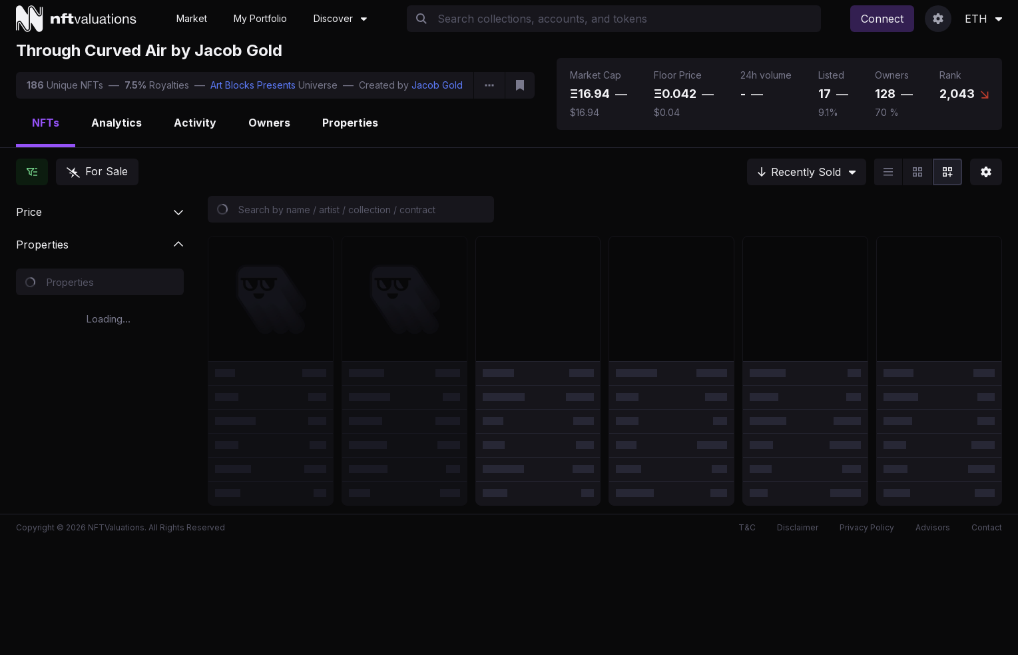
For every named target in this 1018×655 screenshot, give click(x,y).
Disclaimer (797, 527)
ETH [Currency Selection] (983, 18)
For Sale (97, 171)
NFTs (45, 122)
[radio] (888, 172)
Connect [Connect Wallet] (882, 18)
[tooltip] (621, 94)
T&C (747, 527)
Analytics (116, 122)
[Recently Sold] (806, 172)
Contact (986, 527)
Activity (195, 122)
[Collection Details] (489, 85)
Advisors (932, 527)
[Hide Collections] (32, 172)
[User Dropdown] (938, 18)
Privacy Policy (867, 527)
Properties (350, 122)
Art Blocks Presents (253, 85)
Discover (340, 18)
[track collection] (520, 85)
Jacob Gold (437, 85)
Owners (269, 122)
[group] (918, 172)
